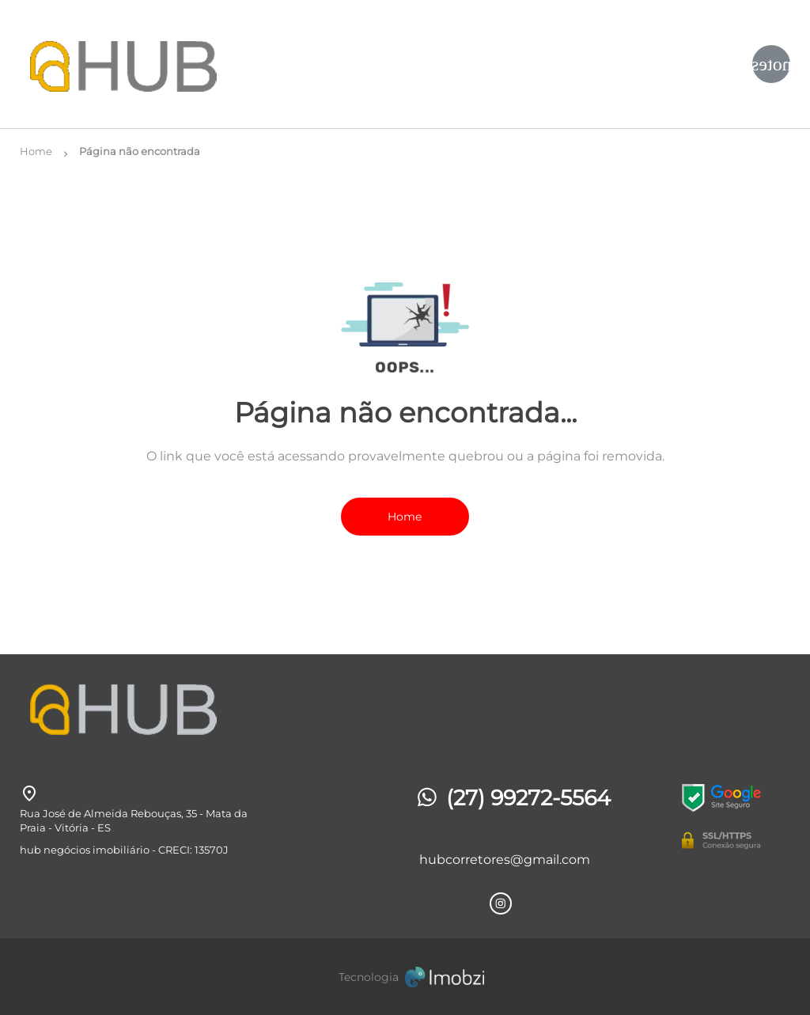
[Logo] (148, 64)
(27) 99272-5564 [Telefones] (512, 798)
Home (405, 516)
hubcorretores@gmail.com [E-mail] (504, 859)
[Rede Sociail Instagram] (501, 903)
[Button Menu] (771, 64)
